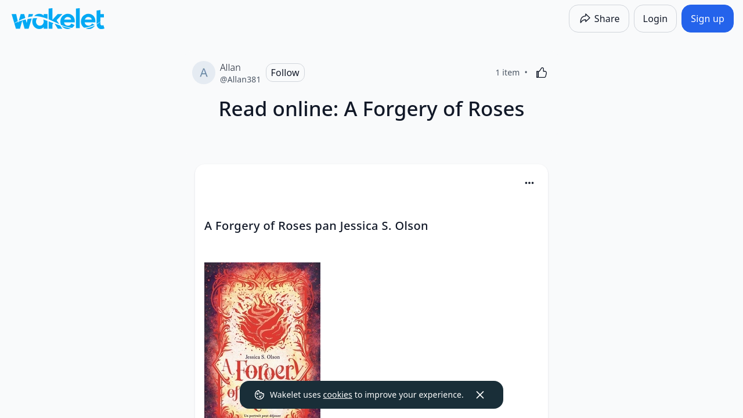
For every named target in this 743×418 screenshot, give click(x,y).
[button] (529, 184)
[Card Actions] (529, 183)
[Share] (599, 19)
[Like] (541, 72)
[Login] (655, 19)
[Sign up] (707, 19)
